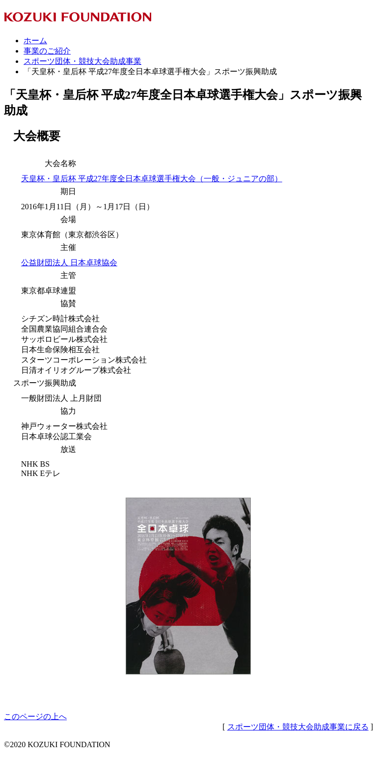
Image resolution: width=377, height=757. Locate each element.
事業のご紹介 (47, 51)
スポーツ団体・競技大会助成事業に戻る (298, 727)
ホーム (35, 40)
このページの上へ (35, 716)
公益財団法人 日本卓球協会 (69, 262)
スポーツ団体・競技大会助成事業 (82, 61)
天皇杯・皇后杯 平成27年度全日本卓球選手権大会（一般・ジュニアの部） (151, 178)
